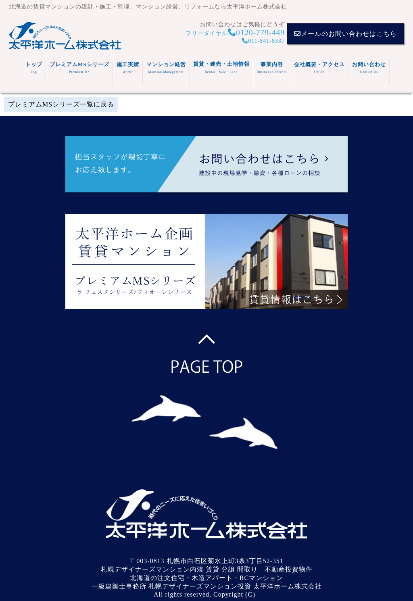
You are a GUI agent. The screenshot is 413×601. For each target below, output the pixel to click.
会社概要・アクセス (319, 67)
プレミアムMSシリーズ (79, 67)
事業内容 (272, 67)
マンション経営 (166, 67)
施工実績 (128, 67)
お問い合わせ (369, 67)
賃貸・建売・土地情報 (221, 67)
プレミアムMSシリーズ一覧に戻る (61, 104)
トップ (33, 67)
